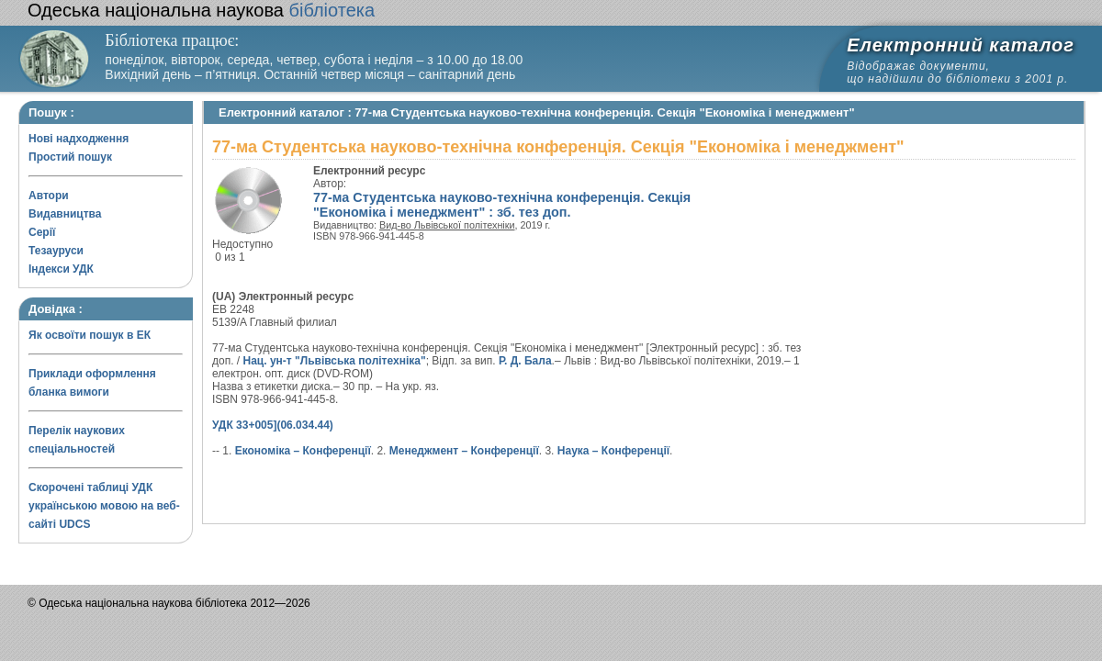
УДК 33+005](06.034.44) (272, 425)
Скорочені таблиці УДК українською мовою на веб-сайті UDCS (104, 506)
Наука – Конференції (613, 450)
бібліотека (201, 10)
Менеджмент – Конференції (464, 450)
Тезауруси (56, 250)
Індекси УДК (61, 269)
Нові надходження (78, 138)
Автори (48, 195)
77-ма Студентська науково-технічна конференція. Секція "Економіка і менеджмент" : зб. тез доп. (502, 204)
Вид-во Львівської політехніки (447, 224)
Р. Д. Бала (525, 360)
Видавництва (64, 213)
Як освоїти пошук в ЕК (89, 335)
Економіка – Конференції (303, 450)
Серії (41, 232)
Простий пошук (70, 157)
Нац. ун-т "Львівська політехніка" (334, 360)
